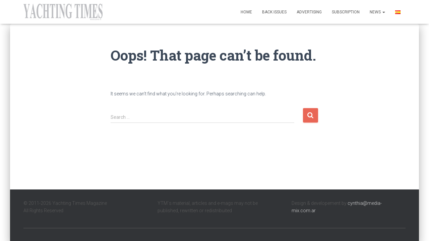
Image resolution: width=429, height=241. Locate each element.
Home (246, 12)
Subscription (346, 12)
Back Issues (274, 12)
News (377, 12)
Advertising (309, 12)
